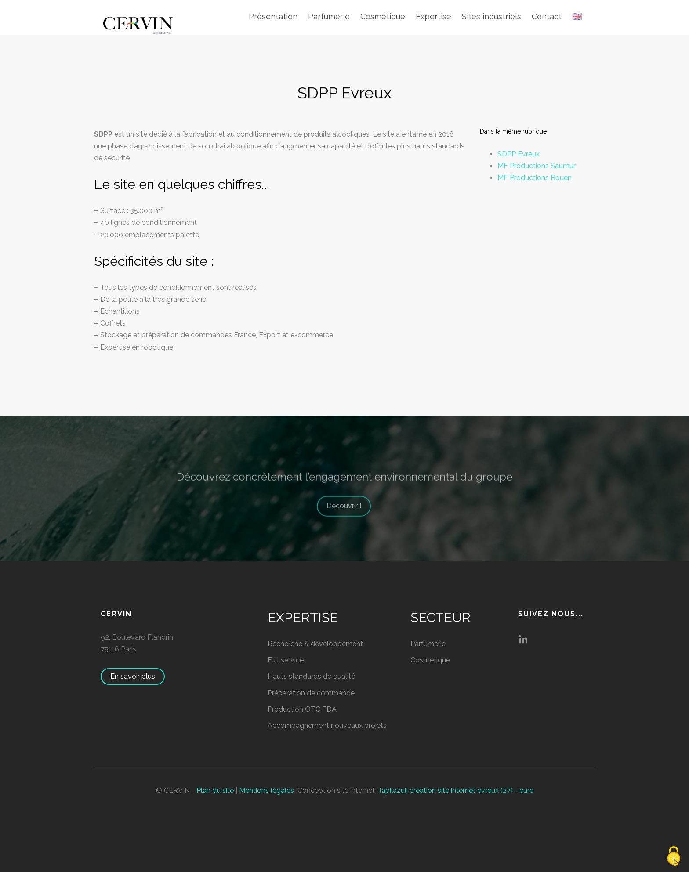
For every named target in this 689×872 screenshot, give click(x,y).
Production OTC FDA (302, 709)
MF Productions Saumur (536, 166)
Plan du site (215, 790)
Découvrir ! (348, 514)
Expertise (433, 16)
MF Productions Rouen (534, 178)
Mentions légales (266, 790)
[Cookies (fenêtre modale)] (673, 857)
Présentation (273, 16)
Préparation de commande (311, 693)
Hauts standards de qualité (311, 676)
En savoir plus (137, 676)
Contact (547, 16)
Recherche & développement (315, 644)
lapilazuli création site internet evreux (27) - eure (456, 790)
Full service (286, 660)
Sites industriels (491, 16)
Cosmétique (382, 16)
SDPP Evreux (518, 154)
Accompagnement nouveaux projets (327, 725)
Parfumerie (329, 16)
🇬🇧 (577, 16)
